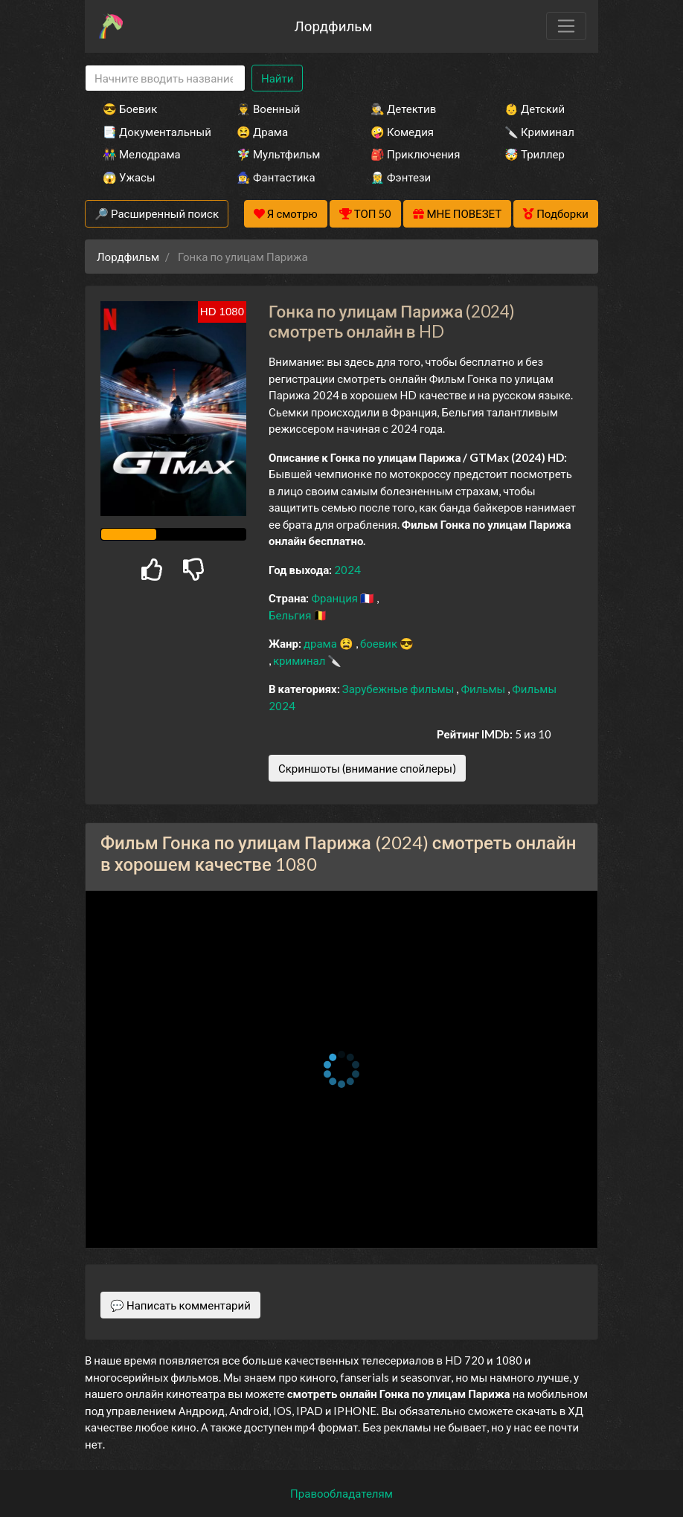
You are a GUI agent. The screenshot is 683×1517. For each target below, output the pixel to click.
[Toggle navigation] (566, 26)
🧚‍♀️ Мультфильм (278, 154)
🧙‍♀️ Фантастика (276, 177)
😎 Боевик (130, 108)
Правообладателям (341, 1493)
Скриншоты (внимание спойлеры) (367, 768)
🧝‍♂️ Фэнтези (401, 177)
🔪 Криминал (539, 131)
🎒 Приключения (415, 154)
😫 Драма (262, 131)
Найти (277, 78)
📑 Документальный (149, 131)
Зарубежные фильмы (399, 688)
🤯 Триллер (534, 154)
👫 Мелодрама (142, 154)
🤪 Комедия (402, 131)
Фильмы (484, 688)
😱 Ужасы (129, 177)
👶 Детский (534, 108)
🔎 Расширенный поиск (156, 213)
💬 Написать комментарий (180, 1305)
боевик (380, 643)
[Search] (165, 78)
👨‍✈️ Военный (268, 108)
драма (321, 643)
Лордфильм (333, 25)
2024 (347, 569)
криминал (300, 660)
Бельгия (291, 615)
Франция (335, 598)
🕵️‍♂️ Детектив (403, 108)
